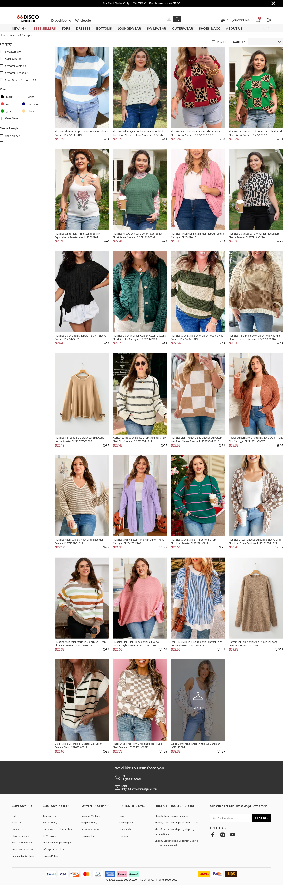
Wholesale (83, 20)
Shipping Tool (88, 835)
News (122, 815)
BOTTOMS (104, 28)
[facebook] (212, 834)
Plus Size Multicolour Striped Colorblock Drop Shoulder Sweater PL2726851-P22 (80, 643)
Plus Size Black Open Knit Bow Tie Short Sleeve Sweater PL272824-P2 (80, 337)
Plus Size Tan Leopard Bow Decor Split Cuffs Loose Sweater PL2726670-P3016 (79, 439)
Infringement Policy (53, 849)
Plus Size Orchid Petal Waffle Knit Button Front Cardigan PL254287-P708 (138, 541)
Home (3, 35)
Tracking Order (126, 822)
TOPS (66, 28)
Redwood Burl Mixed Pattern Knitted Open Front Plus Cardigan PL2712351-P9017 (256, 439)
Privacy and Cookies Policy (57, 829)
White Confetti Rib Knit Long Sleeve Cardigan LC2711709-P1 (195, 745)
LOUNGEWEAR (129, 28)
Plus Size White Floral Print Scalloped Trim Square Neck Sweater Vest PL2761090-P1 (78, 235)
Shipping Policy (89, 822)
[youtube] (232, 834)
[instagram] (222, 834)
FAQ (14, 815)
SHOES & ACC (209, 28)
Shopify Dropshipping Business (171, 815)
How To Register (21, 835)
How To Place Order (22, 842)
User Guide (125, 829)
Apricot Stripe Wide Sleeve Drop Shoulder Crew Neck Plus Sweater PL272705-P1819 (139, 439)
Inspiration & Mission (23, 849)
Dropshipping (61, 20)
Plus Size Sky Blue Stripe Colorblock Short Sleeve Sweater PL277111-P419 (81, 133)
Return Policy (50, 822)
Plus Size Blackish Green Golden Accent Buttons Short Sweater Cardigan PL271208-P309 (139, 337)
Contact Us (18, 829)
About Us (234, 28)
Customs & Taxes (90, 829)
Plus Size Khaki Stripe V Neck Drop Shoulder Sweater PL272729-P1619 (79, 541)
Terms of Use (50, 815)
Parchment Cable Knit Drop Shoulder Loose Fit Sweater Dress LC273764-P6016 (254, 643)
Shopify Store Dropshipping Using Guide (176, 822)
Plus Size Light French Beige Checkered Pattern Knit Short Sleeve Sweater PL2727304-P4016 (196, 439)
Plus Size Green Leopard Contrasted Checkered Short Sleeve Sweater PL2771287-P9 (255, 133)
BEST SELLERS (44, 28)
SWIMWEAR (156, 28)
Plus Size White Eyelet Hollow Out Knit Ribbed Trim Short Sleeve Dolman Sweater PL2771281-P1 (139, 133)
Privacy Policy (50, 855)
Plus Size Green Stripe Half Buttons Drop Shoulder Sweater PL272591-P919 (193, 541)
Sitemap (123, 835)
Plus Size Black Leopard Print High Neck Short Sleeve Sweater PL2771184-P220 (254, 235)
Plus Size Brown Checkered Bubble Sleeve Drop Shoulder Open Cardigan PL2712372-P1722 (255, 541)
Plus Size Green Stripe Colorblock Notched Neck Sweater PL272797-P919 (197, 337)
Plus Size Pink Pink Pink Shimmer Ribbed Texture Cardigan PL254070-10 (197, 235)
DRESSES (83, 28)
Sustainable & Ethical (23, 855)
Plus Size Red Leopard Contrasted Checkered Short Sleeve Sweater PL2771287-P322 (196, 133)
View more (9, 118)
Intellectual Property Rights (57, 842)
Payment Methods (90, 815)
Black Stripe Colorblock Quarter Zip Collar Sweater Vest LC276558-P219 (78, 745)
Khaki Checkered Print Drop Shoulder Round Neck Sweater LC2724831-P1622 (137, 745)
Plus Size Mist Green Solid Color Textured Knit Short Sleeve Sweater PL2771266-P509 (138, 235)
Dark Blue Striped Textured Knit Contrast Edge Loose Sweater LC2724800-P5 (196, 643)
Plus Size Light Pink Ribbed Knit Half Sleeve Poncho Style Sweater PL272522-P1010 (136, 643)
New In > (19, 28)
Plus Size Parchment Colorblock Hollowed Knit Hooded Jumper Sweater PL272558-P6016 (254, 337)
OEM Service (49, 835)
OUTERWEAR (182, 28)
